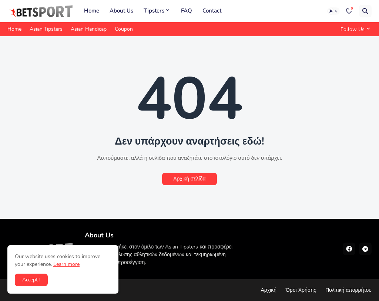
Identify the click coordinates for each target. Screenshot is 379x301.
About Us (121, 10)
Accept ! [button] (31, 279)
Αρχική (268, 290)
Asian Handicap (89, 29)
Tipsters (154, 10)
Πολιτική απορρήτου (348, 290)
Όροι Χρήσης (301, 290)
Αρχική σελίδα (189, 178)
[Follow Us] (354, 29)
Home (91, 10)
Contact (211, 10)
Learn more (66, 264)
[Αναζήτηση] (365, 11)
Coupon (124, 29)
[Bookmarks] (349, 11)
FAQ (186, 10)
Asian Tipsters (46, 29)
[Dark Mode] (333, 11)
